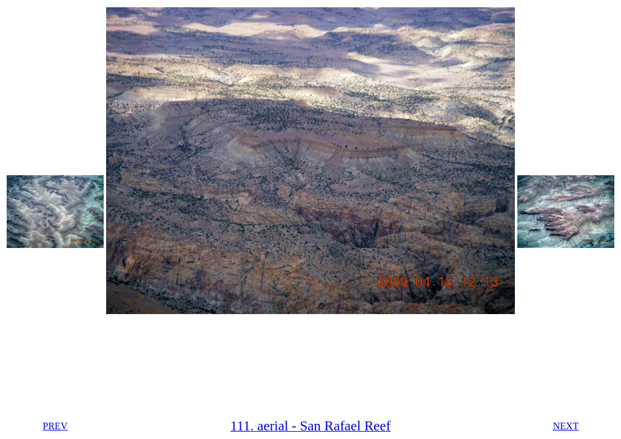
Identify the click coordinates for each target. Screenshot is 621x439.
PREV (55, 426)
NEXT (566, 426)
